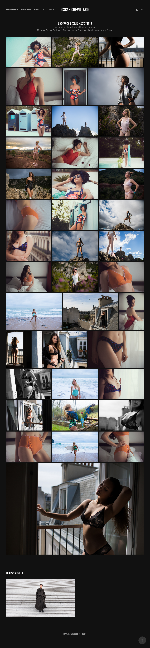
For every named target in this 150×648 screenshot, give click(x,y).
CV (43, 9)
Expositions (26, 9)
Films (36, 9)
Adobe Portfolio (79, 634)
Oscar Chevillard (75, 9)
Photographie (12, 9)
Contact (50, 9)
